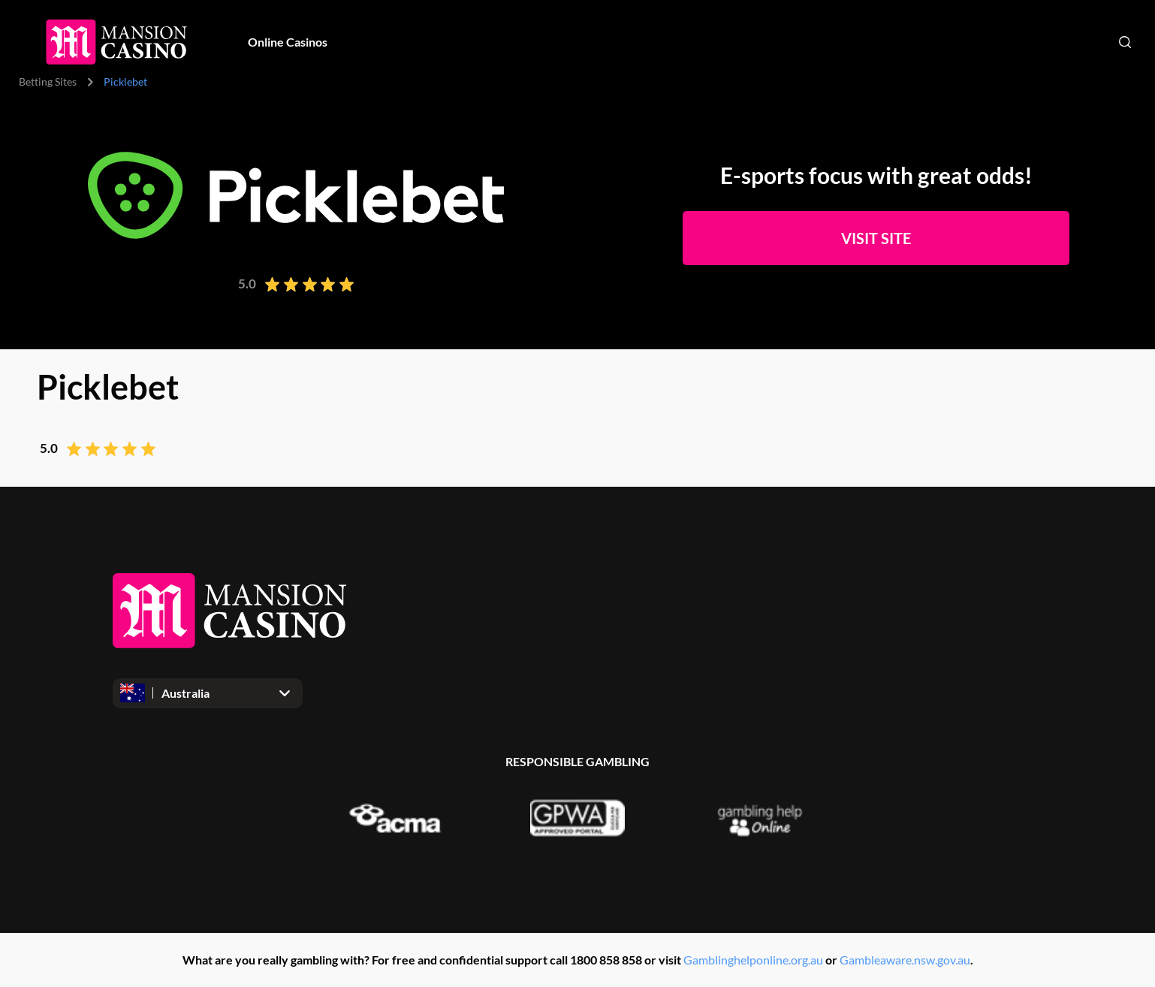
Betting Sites (48, 81)
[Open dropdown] (208, 693)
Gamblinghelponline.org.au (753, 959)
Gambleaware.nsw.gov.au (905, 959)
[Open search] (1124, 42)
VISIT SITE (876, 238)
